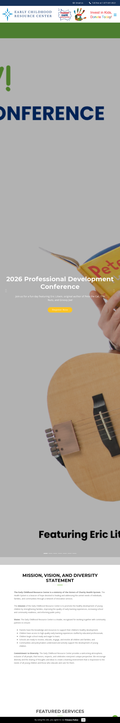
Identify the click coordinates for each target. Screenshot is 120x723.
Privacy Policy (71, 719)
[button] (6, 280)
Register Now (60, 299)
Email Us (79, 3)
